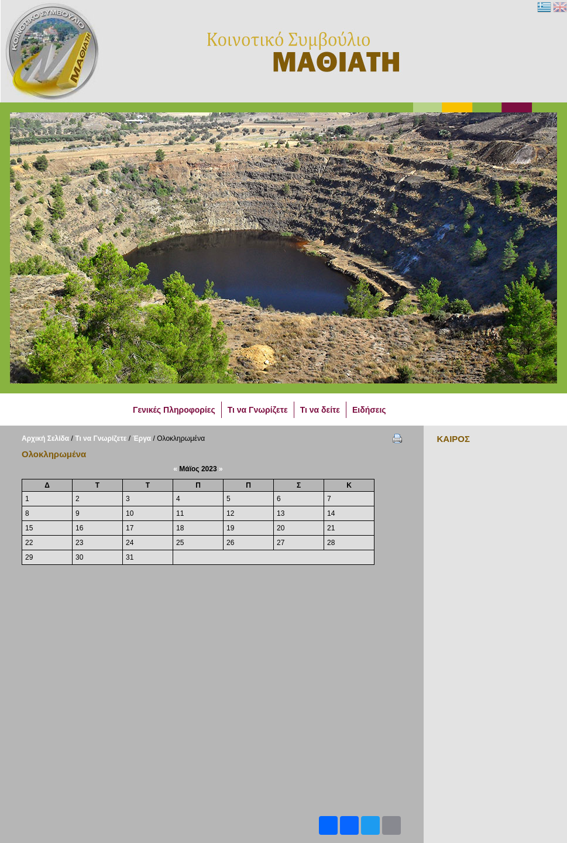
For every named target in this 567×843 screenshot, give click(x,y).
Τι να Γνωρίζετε (100, 438)
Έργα (142, 438)
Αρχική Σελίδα (45, 438)
